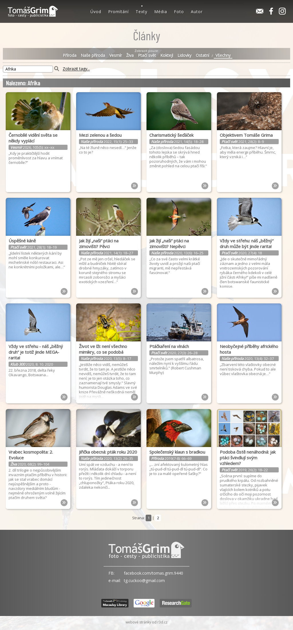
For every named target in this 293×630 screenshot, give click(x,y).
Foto (179, 11)
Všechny (223, 55)
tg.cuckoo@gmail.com (144, 580)
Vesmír (115, 55)
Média (160, 11)
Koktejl (166, 55)
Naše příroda (93, 55)
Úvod (95, 11)
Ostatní (202, 55)
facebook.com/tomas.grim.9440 (153, 573)
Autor (197, 11)
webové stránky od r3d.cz (146, 622)
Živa (130, 55)
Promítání (118, 11)
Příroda (69, 55)
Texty (141, 11)
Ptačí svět (147, 55)
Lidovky (184, 55)
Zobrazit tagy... (76, 69)
